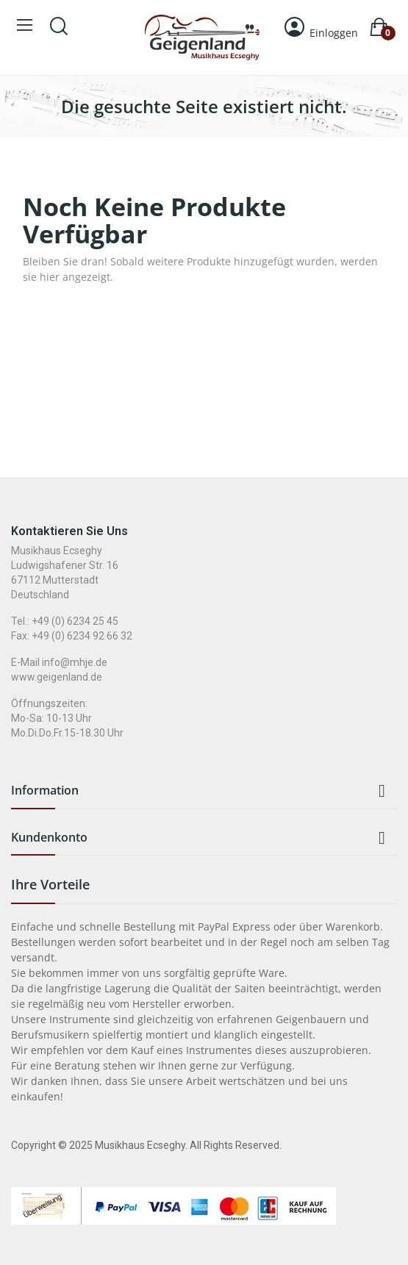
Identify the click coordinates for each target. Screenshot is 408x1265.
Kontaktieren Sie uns (69, 531)
